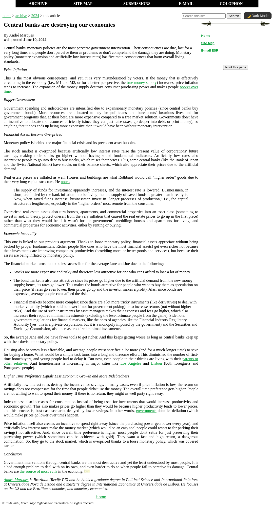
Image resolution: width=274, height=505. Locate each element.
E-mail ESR (209, 50)
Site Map (207, 43)
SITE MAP (83, 3)
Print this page (235, 67)
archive (21, 16)
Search (234, 16)
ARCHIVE (38, 3)
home (6, 16)
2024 (35, 16)
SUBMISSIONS (136, 3)
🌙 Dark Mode (258, 16)
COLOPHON (231, 3)
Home (101, 497)
